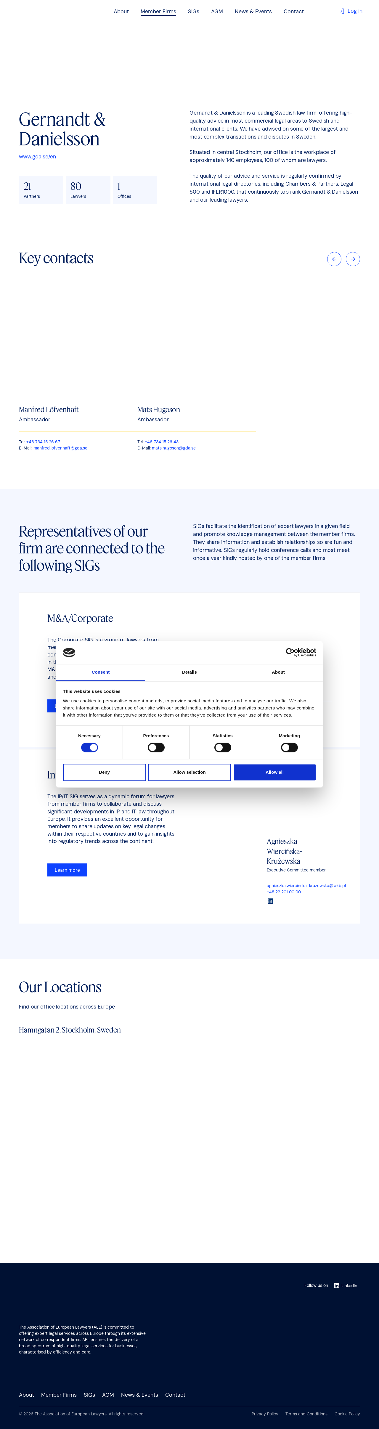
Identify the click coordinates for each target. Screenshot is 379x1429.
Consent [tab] (101, 672)
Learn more (67, 870)
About (121, 11)
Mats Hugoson (158, 409)
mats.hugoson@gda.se (174, 448)
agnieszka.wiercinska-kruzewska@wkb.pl (306, 885)
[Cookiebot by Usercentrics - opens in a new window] (290, 652)
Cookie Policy (347, 1414)
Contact (294, 11)
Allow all (275, 772)
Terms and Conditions (306, 1414)
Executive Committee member (296, 870)
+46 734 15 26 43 (162, 441)
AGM (217, 11)
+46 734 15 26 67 (43, 441)
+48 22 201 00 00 (284, 892)
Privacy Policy (265, 1414)
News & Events (253, 11)
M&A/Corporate (80, 618)
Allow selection (189, 772)
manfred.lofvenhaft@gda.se (60, 448)
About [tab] (278, 672)
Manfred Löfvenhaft (49, 409)
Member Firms (158, 11)
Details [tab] (189, 672)
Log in (350, 11)
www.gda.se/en (37, 156)
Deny (104, 772)
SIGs (193, 11)
